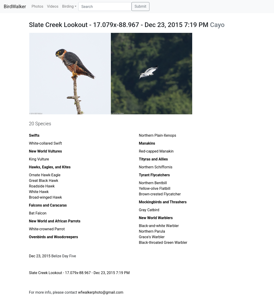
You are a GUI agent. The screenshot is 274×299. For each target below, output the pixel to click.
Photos (37, 6)
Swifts (34, 135)
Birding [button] (68, 6)
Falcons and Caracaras (48, 205)
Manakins (147, 143)
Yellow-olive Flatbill (154, 188)
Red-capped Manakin (156, 151)
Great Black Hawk (43, 180)
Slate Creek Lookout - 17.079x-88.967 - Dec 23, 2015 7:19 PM (79, 273)
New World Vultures (45, 151)
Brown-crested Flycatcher (160, 194)
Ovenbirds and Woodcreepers (53, 237)
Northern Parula (152, 231)
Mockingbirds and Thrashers (163, 202)
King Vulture (39, 159)
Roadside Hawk (42, 186)
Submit (140, 6)
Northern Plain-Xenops (157, 135)
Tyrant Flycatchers (154, 175)
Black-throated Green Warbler (163, 242)
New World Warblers (156, 218)
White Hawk (39, 192)
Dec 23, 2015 (39, 256)
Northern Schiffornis (155, 167)
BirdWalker (15, 6)
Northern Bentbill (153, 183)
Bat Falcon (37, 213)
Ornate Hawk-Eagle (44, 175)
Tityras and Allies (153, 159)
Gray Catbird (149, 210)
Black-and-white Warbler (159, 226)
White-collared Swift (45, 143)
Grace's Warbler (152, 237)
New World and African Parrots (54, 221)
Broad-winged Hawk (45, 197)
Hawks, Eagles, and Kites (50, 167)
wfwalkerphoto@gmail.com (100, 292)
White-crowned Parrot (47, 229)
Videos (52, 6)
